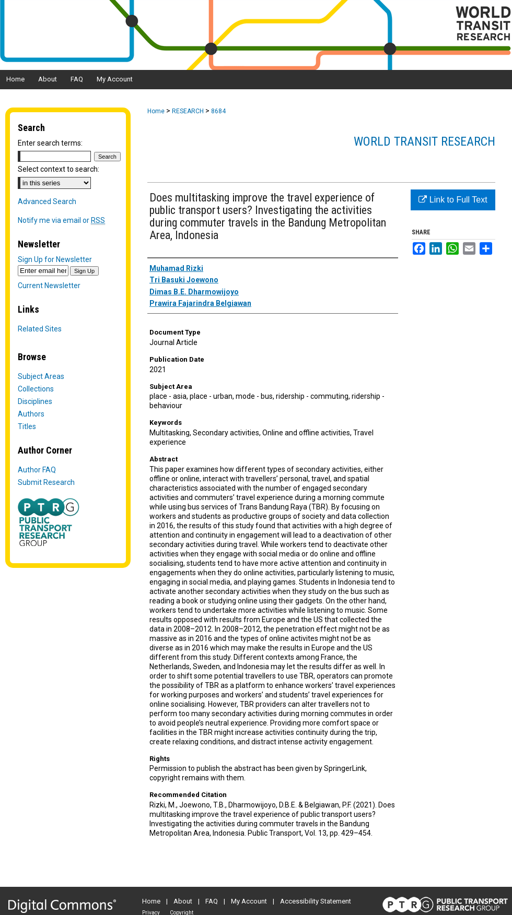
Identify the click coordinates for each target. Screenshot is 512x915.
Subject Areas (41, 376)
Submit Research (46, 482)
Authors (31, 414)
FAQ (211, 901)
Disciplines (35, 401)
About (182, 901)
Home (156, 111)
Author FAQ (37, 470)
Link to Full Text (452, 199)
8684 (218, 111)
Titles (27, 426)
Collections (36, 389)
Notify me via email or (61, 220)
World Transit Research (424, 141)
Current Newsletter (49, 285)
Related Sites (40, 329)
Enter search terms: (50, 143)
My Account (249, 901)
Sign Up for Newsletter (55, 259)
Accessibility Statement (315, 901)
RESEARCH (188, 111)
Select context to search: (58, 169)
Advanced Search (47, 201)
